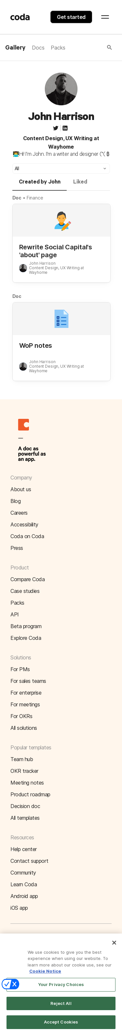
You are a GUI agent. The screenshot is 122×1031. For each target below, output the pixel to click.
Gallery (15, 48)
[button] (89, 47)
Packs (58, 47)
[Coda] (20, 17)
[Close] (114, 946)
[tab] (39, 185)
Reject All (60, 1006)
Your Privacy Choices (61, 988)
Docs (38, 47)
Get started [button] (71, 17)
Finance (35, 197)
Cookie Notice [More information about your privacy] (45, 975)
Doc (17, 197)
